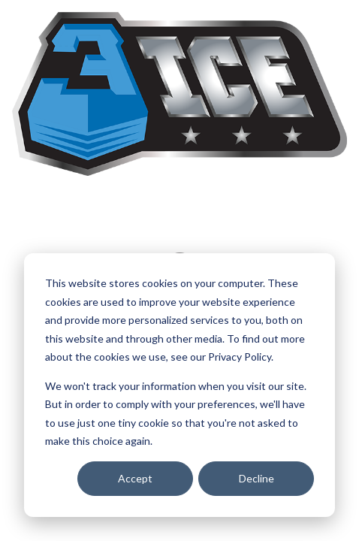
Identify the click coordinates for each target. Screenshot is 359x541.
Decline (256, 478)
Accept (135, 478)
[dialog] (179, 385)
